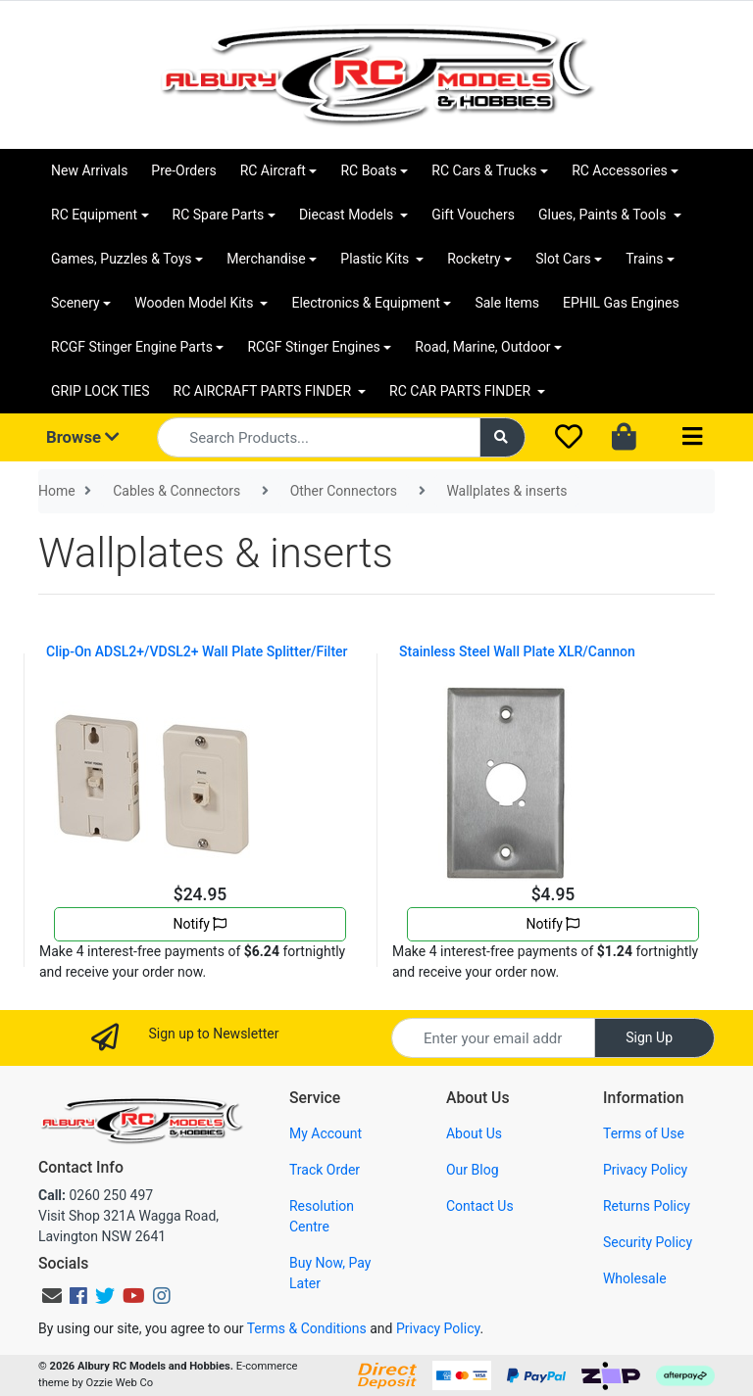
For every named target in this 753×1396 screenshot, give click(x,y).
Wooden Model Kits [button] (195, 303)
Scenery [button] (75, 303)
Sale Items (507, 303)
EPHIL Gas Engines (621, 303)
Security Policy (647, 1242)
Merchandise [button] (266, 258)
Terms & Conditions (307, 1328)
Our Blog (472, 1170)
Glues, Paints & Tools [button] (604, 214)
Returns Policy (646, 1206)
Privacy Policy (645, 1170)
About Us (474, 1133)
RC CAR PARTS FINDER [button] (461, 391)
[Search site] (503, 437)
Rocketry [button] (473, 258)
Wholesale (635, 1278)
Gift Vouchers (473, 214)
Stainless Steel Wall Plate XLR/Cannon (517, 651)
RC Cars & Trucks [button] (483, 170)
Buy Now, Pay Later (330, 1273)
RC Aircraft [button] (273, 170)
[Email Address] (493, 1038)
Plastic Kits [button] (376, 258)
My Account (325, 1133)
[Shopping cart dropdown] (626, 438)
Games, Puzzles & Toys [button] (121, 258)
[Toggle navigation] (692, 437)
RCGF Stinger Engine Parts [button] (132, 347)
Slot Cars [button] (562, 258)
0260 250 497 (95, 1195)
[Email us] (52, 1296)
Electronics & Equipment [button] (365, 303)
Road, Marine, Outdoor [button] (482, 347)
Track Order (324, 1170)
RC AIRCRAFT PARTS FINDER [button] (264, 391)
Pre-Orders (183, 170)
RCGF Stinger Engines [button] (313, 347)
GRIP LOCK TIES (100, 391)
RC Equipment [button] (94, 214)
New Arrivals (89, 170)
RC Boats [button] (368, 170)
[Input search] (318, 437)
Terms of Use (643, 1133)
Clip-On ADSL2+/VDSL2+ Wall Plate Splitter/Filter (197, 651)
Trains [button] (644, 258)
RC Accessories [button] (620, 170)
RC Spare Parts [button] (219, 214)
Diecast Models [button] (348, 214)
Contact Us (480, 1206)
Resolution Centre (321, 1216)
